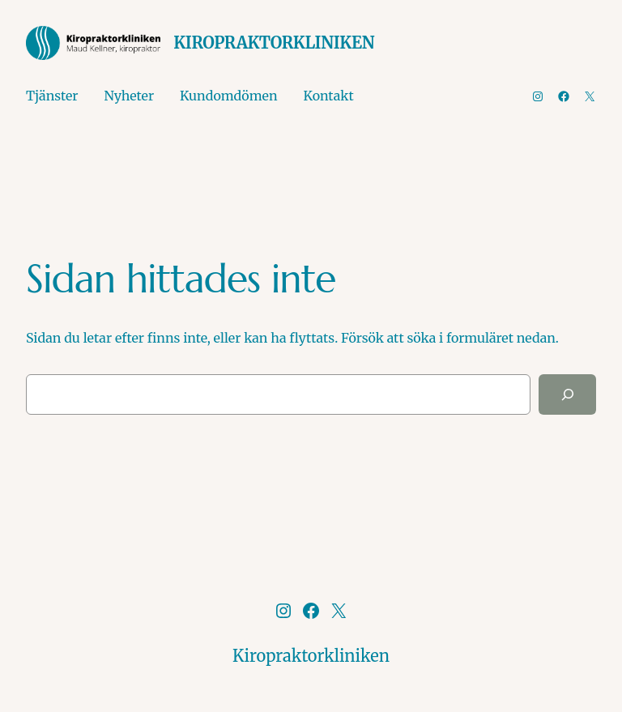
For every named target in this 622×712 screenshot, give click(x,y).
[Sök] (567, 394)
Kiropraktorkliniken (273, 42)
